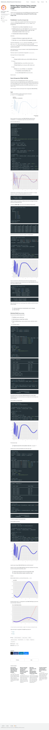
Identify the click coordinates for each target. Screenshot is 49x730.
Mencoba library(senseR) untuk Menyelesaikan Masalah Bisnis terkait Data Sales (33, 705)
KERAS (30, 671)
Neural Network (20, 673)
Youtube (13, 725)
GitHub (8, 725)
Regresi (28, 673)
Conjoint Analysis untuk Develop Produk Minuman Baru (43, 704)
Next (31, 693)
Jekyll (21, 727)
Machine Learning (14, 673)
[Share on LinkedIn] (22, 687)
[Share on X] (12, 687)
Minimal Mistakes (25, 727)
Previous (17, 693)
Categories (32, 2)
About (42, 2)
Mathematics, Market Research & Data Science (11, 2)
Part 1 (13, 666)
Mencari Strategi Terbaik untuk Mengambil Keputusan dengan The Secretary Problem (24, 705)
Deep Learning (24, 671)
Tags (38, 2)
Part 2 (13, 668)
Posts (27, 2)
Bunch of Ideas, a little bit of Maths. (5, 12)
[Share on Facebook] (16, 687)
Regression (32, 673)
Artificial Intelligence (18, 671)
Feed (17, 725)
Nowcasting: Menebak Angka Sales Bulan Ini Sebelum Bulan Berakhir (14, 704)
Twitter (3, 725)
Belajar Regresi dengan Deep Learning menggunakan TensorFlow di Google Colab (23, 7)
